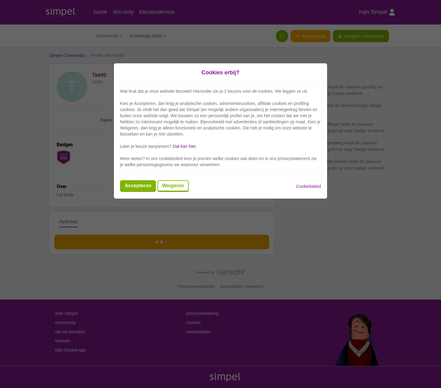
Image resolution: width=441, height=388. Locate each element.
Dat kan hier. (185, 146)
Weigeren (173, 185)
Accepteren (138, 185)
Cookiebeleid (308, 186)
